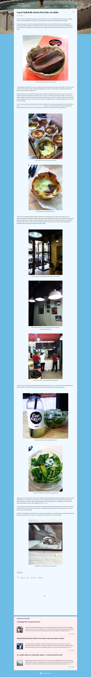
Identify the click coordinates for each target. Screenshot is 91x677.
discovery (22, 577)
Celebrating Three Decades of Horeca (28, 622)
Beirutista (21, 3)
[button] (73, 12)
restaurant (40, 577)
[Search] (76, 4)
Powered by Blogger (45, 673)
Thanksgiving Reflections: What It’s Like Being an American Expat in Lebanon (40, 638)
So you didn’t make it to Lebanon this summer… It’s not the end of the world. (40, 655)
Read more (71, 634)
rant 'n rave (33, 577)
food (28, 577)
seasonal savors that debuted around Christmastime (30, 105)
